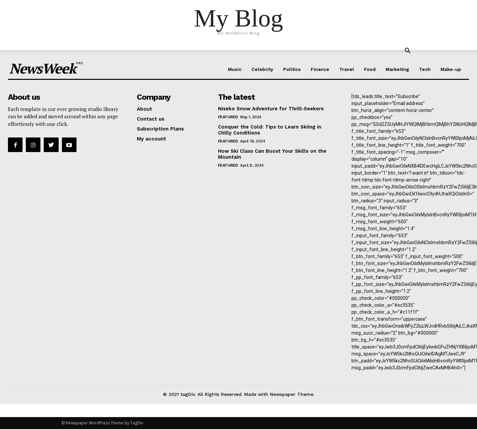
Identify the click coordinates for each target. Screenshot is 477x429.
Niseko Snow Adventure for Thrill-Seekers (271, 109)
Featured (228, 117)
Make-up (451, 69)
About (144, 109)
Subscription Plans (160, 129)
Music (234, 69)
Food (370, 69)
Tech (425, 69)
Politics (292, 69)
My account (151, 139)
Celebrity (262, 69)
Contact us (150, 119)
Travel (346, 69)
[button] (407, 51)
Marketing (397, 69)
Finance (320, 69)
